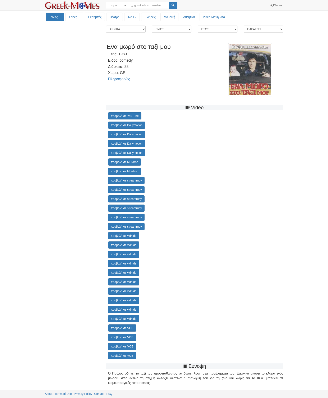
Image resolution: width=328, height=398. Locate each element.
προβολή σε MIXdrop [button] (124, 162)
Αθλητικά (189, 17)
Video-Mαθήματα (214, 17)
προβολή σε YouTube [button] (125, 116)
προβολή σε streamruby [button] (126, 180)
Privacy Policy (83, 393)
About (49, 393)
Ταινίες (55, 17)
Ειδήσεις (150, 17)
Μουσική (169, 17)
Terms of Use (63, 393)
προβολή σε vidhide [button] (124, 235)
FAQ (109, 393)
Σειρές (74, 17)
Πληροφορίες (119, 79)
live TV (132, 17)
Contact (99, 393)
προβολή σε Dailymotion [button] (127, 125)
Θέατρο (114, 17)
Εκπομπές (94, 17)
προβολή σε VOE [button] (122, 328)
